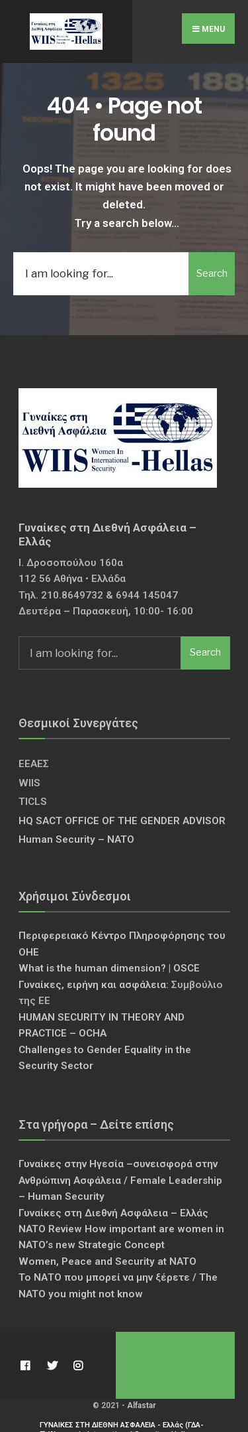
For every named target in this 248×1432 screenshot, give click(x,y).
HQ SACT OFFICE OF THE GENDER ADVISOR (122, 821)
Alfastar (141, 1405)
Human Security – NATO (76, 839)
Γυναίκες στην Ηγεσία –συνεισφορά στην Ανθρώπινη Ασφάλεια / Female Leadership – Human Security (120, 1180)
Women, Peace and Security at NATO (107, 1261)
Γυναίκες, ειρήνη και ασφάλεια (92, 985)
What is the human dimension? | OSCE (109, 968)
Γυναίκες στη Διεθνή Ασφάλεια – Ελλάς (113, 1213)
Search (211, 273)
